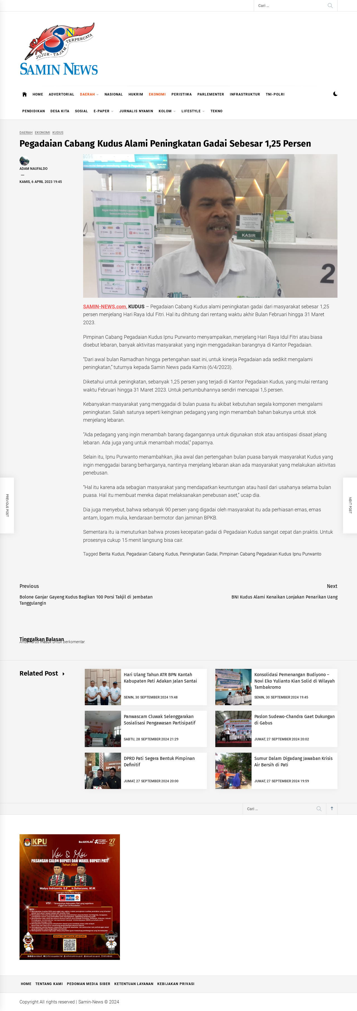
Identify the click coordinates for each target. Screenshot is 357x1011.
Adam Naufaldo (33, 169)
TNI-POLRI (275, 94)
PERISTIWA (182, 94)
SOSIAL (81, 111)
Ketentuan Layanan (133, 984)
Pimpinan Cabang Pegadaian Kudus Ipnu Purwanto (270, 554)
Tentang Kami (49, 984)
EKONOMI (157, 94)
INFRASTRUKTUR (245, 94)
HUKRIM (136, 94)
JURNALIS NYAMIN (136, 111)
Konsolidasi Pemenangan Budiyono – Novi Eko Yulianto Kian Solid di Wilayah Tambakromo (294, 681)
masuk (46, 642)
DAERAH (89, 94)
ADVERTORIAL (61, 94)
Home (26, 984)
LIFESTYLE (193, 111)
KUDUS (57, 133)
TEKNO (217, 111)
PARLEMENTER (210, 94)
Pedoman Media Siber (88, 984)
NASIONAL (114, 94)
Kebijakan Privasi (175, 984)
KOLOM (167, 111)
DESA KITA (59, 111)
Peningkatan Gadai (199, 554)
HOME (38, 94)
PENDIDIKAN (33, 111)
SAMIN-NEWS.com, (105, 306)
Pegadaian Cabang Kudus (152, 554)
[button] (335, 94)
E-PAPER (104, 111)
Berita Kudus (111, 554)
